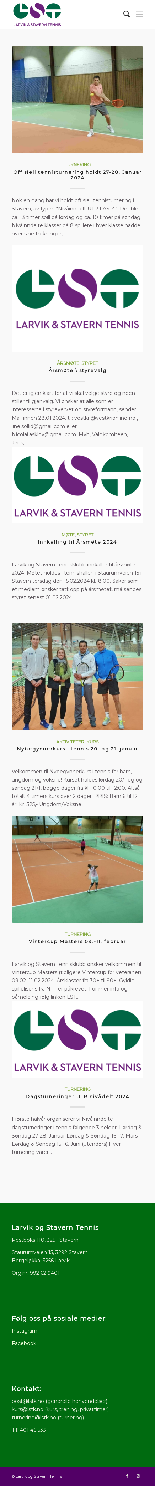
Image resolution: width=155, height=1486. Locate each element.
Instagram (24, 1331)
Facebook (24, 1343)
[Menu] (139, 14)
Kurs (92, 741)
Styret (89, 363)
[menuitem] (123, 14)
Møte (68, 535)
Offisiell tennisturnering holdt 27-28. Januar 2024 (77, 175)
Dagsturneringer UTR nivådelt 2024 (77, 1096)
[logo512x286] (64, 14)
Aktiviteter (70, 741)
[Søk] (123, 14)
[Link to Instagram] (138, 1476)
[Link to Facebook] (127, 1476)
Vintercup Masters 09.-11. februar (77, 941)
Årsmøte (68, 363)
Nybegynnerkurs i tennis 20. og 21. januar (77, 749)
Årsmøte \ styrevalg (78, 370)
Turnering (78, 164)
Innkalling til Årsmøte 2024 (77, 542)
